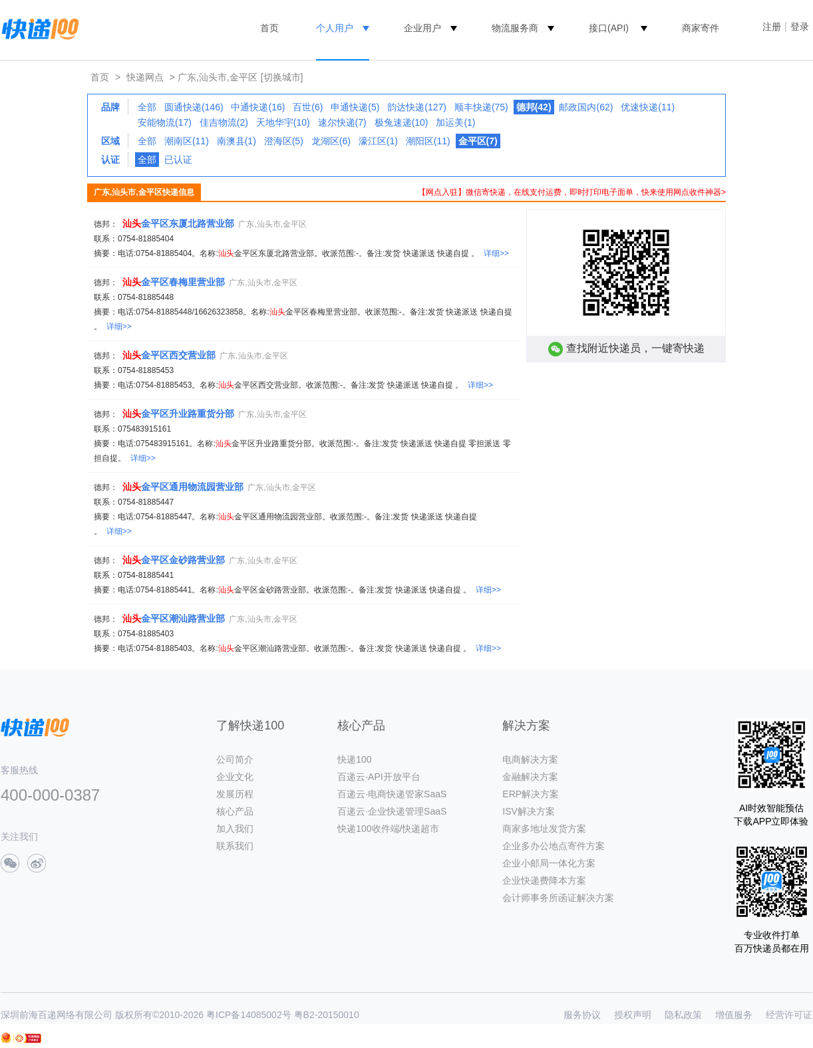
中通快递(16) (258, 107)
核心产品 (234, 811)
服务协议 (582, 1014)
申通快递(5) (355, 107)
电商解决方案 (530, 759)
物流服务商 (515, 28)
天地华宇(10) (283, 122)
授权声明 (632, 1014)
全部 (147, 107)
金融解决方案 (530, 776)
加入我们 (234, 828)
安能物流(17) (165, 122)
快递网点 (145, 77)
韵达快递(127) (416, 107)
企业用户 (422, 28)
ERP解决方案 (530, 794)
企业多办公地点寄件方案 (553, 846)
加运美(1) (455, 122)
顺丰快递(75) (481, 107)
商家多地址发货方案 (544, 828)
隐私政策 (683, 1014)
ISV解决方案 (528, 811)
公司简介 (234, 759)
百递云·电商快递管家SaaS (391, 794)
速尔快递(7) (342, 122)
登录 (799, 26)
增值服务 (733, 1014)
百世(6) (308, 107)
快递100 (354, 759)
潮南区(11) (186, 141)
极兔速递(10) (401, 122)
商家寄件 (700, 28)
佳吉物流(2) (224, 122)
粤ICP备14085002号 (248, 1014)
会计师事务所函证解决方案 (558, 897)
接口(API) (609, 28)
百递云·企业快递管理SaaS (391, 811)
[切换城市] (282, 77)
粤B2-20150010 (326, 1014)
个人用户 (334, 28)
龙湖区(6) (331, 141)
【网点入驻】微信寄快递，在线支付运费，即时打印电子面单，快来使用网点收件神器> (572, 192)
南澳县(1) (236, 141)
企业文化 (234, 776)
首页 (269, 28)
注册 (771, 26)
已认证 (178, 159)
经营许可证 (789, 1014)
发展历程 (234, 794)
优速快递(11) (648, 107)
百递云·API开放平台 (378, 776)
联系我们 (234, 846)
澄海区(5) (283, 141)
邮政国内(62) (586, 107)
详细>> (496, 253)
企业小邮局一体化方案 (548, 863)
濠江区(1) (378, 141)
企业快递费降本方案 (544, 880)
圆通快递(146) (194, 107)
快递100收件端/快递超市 (388, 828)
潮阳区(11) (428, 141)
